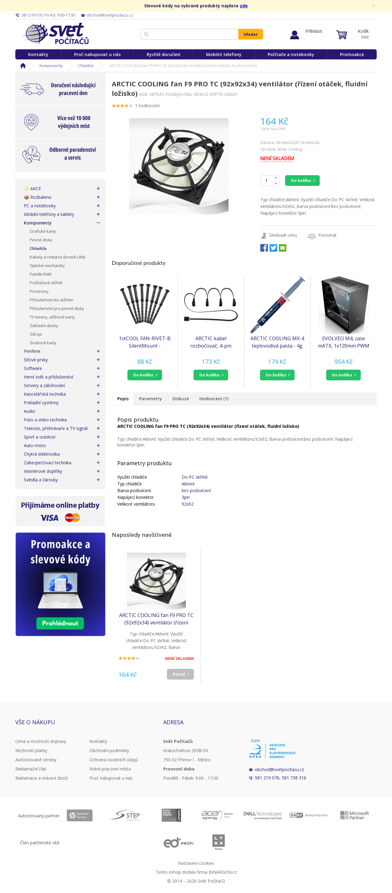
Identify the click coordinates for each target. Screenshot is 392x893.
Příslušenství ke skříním (51, 300)
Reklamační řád (30, 769)
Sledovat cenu (283, 235)
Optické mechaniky (47, 265)
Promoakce (352, 54)
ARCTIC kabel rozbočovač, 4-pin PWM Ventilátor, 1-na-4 (210, 342)
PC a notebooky (40, 206)
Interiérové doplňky (43, 471)
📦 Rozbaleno (37, 197)
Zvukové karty (43, 342)
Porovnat (327, 235)
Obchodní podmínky (109, 750)
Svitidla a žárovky (41, 480)
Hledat (251, 34)
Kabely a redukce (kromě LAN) (57, 257)
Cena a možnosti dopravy (40, 741)
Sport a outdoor (40, 437)
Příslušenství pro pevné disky (57, 308)
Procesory (39, 291)
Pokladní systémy (41, 402)
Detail (179, 674)
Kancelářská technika (45, 394)
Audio (29, 411)
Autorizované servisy (35, 760)
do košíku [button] (143, 375)
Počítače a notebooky (291, 54)
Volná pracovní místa (110, 769)
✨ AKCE (32, 188)
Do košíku (301, 180)
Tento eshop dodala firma (181, 872)
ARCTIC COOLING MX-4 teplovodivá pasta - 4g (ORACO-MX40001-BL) (277, 342)
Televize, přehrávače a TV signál (56, 428)
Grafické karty (43, 231)
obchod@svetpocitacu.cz (279, 769)
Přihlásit (313, 31)
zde (244, 6)
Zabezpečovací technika (47, 462)
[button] (145, 375)
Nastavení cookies (196, 863)
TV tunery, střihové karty (52, 317)
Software (33, 368)
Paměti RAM (40, 274)
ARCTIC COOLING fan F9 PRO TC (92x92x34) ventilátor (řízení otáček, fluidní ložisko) (156, 619)
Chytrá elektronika (42, 454)
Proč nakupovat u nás (97, 54)
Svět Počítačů (55, 34)
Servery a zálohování (44, 385)
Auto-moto (35, 445)
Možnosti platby (31, 750)
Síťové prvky (36, 360)
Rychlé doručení (163, 54)
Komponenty (51, 65)
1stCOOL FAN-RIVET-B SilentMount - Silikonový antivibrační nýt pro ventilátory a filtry (145, 342)
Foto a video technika (45, 420)
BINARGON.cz (223, 872)
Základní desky (44, 325)
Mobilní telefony (224, 54)
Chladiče (86, 65)
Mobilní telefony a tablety (49, 214)
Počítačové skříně (46, 282)
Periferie (32, 351)
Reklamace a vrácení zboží (41, 778)
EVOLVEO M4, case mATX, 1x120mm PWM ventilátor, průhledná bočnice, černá (343, 342)
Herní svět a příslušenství (48, 377)
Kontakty (38, 54)
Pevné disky (41, 240)
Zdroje (36, 334)
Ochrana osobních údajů (113, 760)
